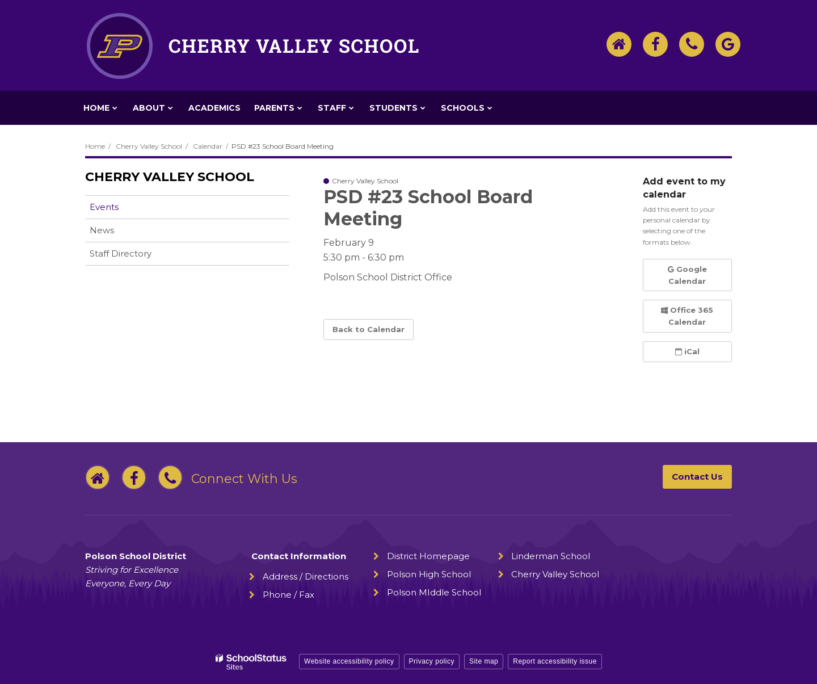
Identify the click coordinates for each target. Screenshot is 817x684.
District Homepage (428, 556)
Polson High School (429, 574)
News (102, 230)
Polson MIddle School (434, 592)
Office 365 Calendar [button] (687, 315)
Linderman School (550, 556)
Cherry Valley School (149, 146)
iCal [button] (687, 351)
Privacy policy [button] (431, 661)
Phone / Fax (288, 594)
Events (104, 207)
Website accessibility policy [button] (349, 661)
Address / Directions (305, 576)
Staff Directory (120, 253)
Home (95, 146)
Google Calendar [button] (687, 275)
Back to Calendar (368, 329)
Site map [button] (483, 661)
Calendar (207, 146)
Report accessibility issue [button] (555, 661)
